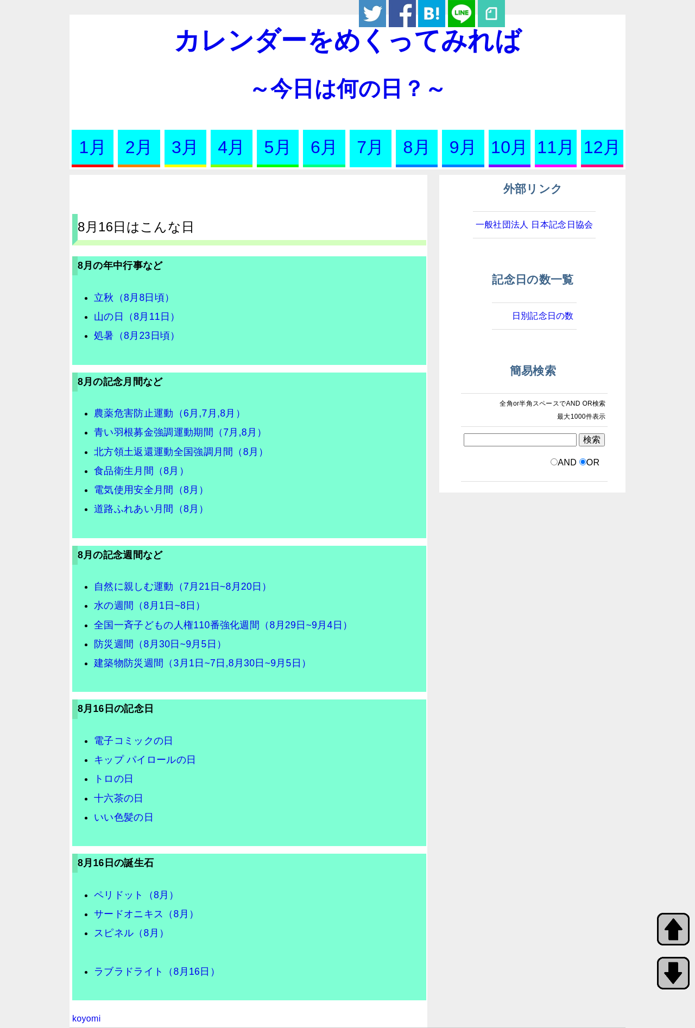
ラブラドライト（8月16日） (157, 971)
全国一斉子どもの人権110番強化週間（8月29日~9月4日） (223, 625)
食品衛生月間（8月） (141, 470)
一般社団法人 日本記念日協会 (534, 224)
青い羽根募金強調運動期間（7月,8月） (180, 432)
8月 (417, 147)
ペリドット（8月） (136, 895)
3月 (185, 147)
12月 (602, 147)
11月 (555, 147)
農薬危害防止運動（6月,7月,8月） (169, 413)
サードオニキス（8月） (146, 914)
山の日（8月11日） (137, 316)
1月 (92, 147)
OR (593, 462)
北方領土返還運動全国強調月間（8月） (181, 451)
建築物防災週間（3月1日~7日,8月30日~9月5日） (202, 663)
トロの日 (114, 778)
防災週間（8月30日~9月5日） (160, 644)
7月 (370, 147)
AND (567, 462)
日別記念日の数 (543, 315)
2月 (139, 147)
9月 (463, 147)
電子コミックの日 (134, 740)
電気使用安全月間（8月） (151, 489)
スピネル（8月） (131, 933)
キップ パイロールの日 (145, 759)
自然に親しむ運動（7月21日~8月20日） (183, 586)
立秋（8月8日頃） (134, 297)
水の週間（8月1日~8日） (150, 605)
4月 (231, 147)
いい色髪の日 (124, 817)
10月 (509, 147)
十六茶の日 (119, 798)
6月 (324, 147)
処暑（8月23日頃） (137, 335)
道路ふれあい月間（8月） (151, 508)
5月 (278, 147)
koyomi (86, 1018)
